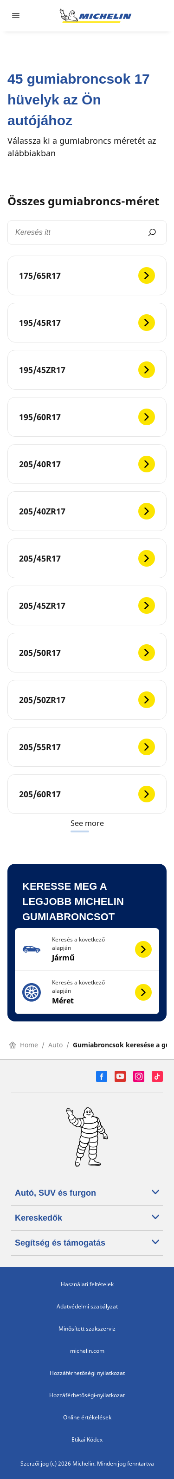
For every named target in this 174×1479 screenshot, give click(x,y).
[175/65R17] (87, 275)
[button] (87, 949)
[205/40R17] (87, 464)
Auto (55, 1044)
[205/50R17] (87, 652)
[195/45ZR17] (87, 370)
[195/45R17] (87, 322)
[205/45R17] (87, 558)
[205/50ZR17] (87, 700)
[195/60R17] (87, 417)
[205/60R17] (87, 794)
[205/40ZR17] (87, 511)
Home (23, 1044)
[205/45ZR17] (87, 605)
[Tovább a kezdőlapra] (95, 15)
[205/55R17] (87, 747)
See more (87, 823)
